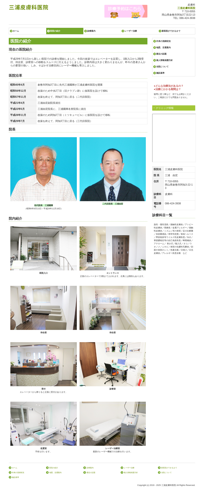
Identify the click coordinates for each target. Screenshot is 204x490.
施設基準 (160, 73)
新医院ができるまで (171, 31)
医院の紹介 (55, 31)
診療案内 (91, 31)
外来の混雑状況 (163, 41)
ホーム (16, 31)
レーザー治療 (130, 31)
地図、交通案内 (163, 47)
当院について (162, 66)
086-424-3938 (187, 18)
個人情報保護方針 (164, 60)
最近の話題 (161, 54)
